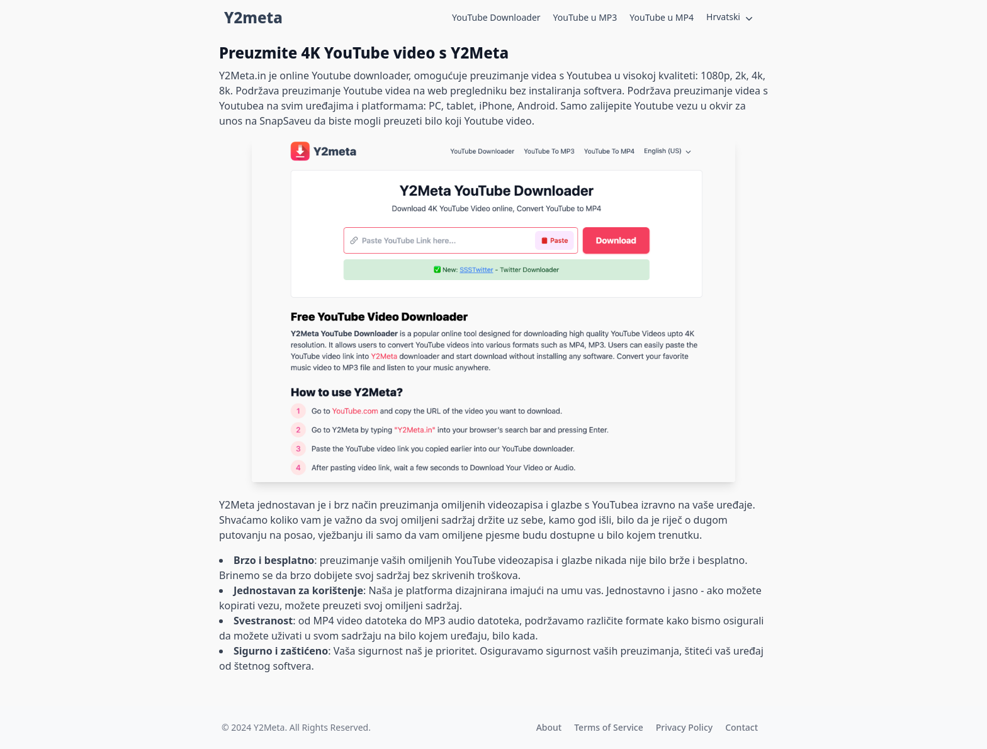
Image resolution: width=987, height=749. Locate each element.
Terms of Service (608, 727)
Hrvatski (730, 18)
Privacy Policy (684, 727)
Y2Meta (269, 727)
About (549, 727)
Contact (741, 727)
